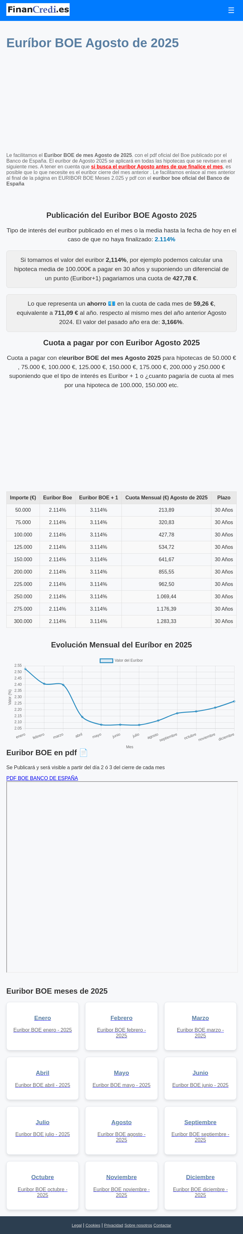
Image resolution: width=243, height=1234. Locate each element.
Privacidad (113, 1225)
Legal (77, 1225)
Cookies (92, 1225)
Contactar (162, 1225)
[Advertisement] (121, 103)
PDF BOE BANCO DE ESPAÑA (42, 778)
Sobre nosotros (138, 1225)
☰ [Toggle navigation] (231, 10)
